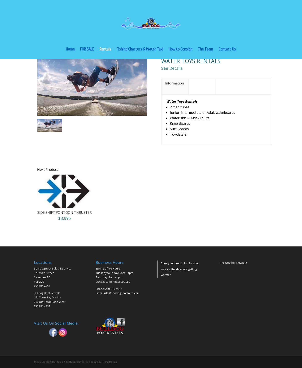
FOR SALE (87, 50)
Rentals (105, 50)
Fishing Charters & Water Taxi (140, 50)
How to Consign (180, 50)
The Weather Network (233, 262)
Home (70, 50)
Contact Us (227, 50)
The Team (205, 50)
